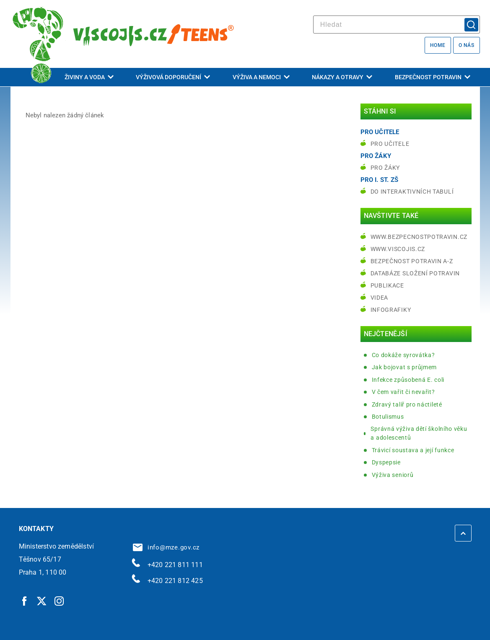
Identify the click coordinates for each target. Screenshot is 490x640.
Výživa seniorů (393, 475)
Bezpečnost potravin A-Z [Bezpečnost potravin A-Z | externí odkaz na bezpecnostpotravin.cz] (412, 261)
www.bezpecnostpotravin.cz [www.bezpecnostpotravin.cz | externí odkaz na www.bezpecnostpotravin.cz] (419, 236)
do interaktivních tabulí (412, 191)
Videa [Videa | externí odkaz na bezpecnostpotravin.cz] (380, 297)
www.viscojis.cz (398, 249)
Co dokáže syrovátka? (403, 355)
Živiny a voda (89, 77)
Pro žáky (385, 167)
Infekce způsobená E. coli (408, 379)
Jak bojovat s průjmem (404, 367)
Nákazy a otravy (342, 77)
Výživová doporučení (173, 77)
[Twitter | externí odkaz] (42, 600)
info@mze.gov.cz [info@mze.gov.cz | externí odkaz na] (166, 547)
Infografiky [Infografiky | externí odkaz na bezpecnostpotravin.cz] (391, 309)
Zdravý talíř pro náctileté (407, 404)
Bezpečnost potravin (432, 77)
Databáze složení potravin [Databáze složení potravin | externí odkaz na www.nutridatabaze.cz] (415, 273)
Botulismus (388, 416)
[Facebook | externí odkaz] (25, 600)
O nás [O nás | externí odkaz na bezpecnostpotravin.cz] (466, 45)
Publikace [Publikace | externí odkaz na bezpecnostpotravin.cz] (387, 285)
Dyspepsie (386, 462)
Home (438, 45)
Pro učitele (390, 143)
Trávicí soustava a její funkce (413, 450)
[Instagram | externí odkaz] (59, 600)
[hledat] (396, 25)
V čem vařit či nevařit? (403, 392)
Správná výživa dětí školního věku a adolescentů (419, 433)
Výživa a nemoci (261, 77)
